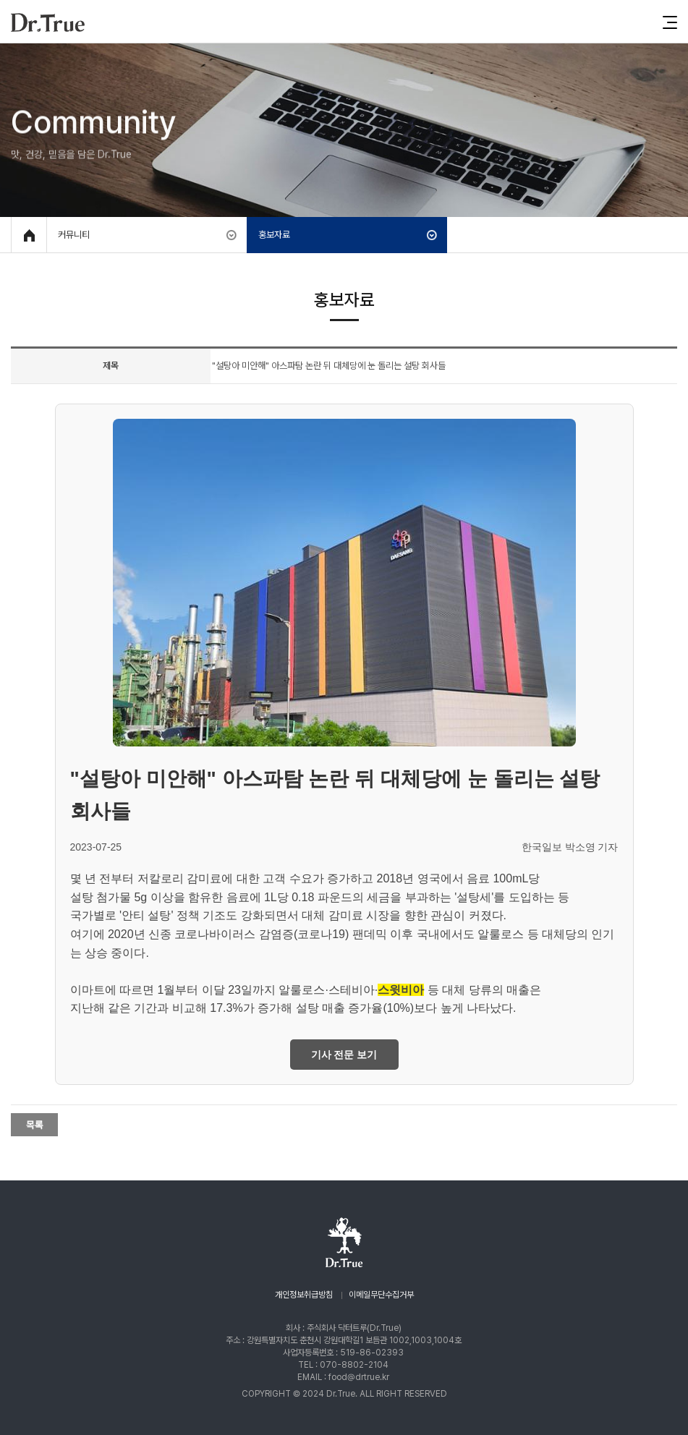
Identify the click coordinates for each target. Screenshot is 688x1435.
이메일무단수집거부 (381, 1295)
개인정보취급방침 (304, 1295)
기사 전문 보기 (344, 1054)
